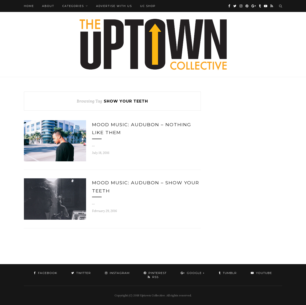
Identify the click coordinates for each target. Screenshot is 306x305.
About (48, 6)
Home (29, 6)
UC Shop (148, 6)
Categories (73, 6)
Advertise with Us (114, 6)
